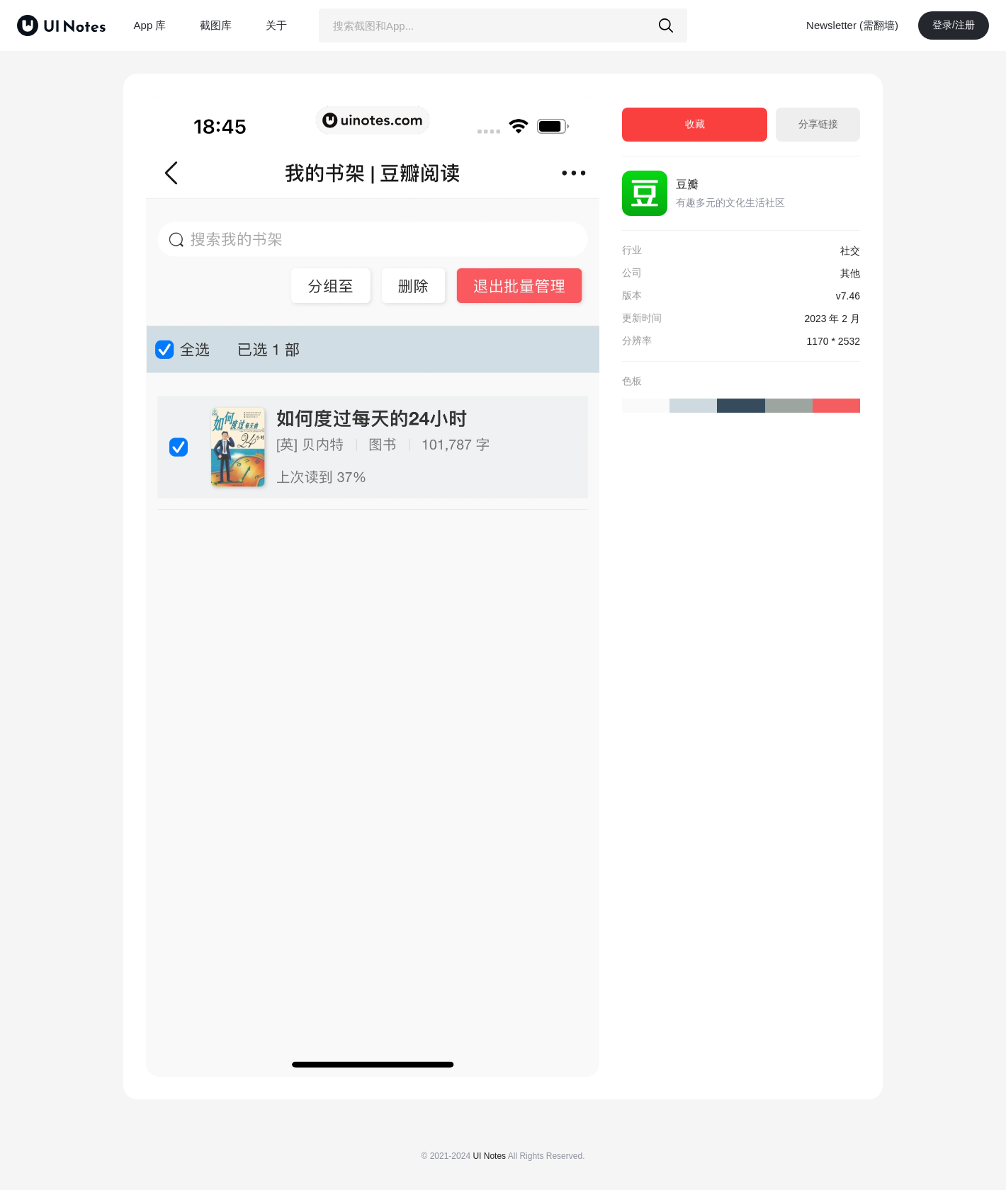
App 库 (150, 25)
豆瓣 (687, 184)
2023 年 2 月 (832, 318)
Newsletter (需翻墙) (852, 25)
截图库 (216, 25)
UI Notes (489, 1156)
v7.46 (848, 296)
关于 (276, 25)
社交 (850, 250)
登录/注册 (953, 24)
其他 (850, 273)
